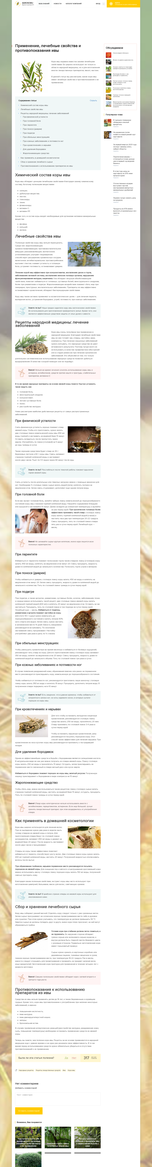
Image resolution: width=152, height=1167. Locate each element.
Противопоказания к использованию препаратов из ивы (47, 166)
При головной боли (32, 121)
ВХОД (100, 3)
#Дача (126, 3)
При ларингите (30, 125)
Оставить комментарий (28, 1111)
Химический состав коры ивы (34, 105)
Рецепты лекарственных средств (48, 1070)
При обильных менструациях (36, 137)
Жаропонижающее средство (36, 153)
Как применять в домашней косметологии (40, 158)
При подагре (29, 133)
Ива (64, 1070)
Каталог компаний (73, 4)
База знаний (44, 4)
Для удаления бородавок (34, 149)
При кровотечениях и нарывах (37, 145)
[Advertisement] (76, 24)
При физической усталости (35, 117)
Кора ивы (71, 1070)
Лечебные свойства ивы (32, 109)
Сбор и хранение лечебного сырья (37, 162)
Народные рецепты (26, 1070)
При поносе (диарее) (32, 129)
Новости (57, 4)
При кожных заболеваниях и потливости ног (43, 141)
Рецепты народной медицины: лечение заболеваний (45, 113)
